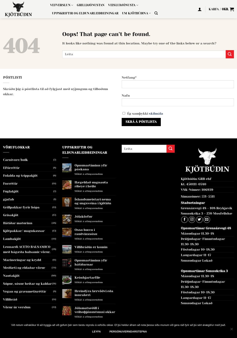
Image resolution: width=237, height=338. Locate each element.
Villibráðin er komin (91, 247)
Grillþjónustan (90, 5)
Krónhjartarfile (87, 277)
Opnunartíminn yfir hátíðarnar (91, 262)
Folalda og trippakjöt (20, 175)
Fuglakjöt (11, 191)
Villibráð (10, 299)
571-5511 (208, 196)
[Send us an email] (206, 219)
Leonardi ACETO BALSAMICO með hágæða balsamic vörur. (26, 249)
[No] (231, 330)
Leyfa (96, 331)
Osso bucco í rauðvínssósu (86, 232)
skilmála (156, 113)
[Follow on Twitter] (199, 219)
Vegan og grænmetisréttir (24, 291)
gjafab (8, 199)
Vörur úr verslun (17, 307)
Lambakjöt (12, 239)
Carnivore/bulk (15, 160)
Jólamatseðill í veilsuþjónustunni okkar (95, 310)
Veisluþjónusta (123, 5)
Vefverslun (61, 5)
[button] (156, 13)
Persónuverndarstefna (128, 331)
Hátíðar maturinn (17, 223)
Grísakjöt (10, 215)
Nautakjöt (11, 276)
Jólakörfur (83, 216)
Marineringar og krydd (22, 260)
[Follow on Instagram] (191, 219)
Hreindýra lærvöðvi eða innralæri (94, 293)
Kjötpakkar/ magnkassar (24, 231)
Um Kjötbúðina (136, 13)
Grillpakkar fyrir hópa (21, 207)
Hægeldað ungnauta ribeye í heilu (91, 184)
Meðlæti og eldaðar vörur (24, 268)
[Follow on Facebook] (184, 219)
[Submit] (230, 54)
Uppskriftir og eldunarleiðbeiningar (85, 13)
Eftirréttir (11, 168)
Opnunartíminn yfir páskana (91, 167)
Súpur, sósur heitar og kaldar (27, 284)
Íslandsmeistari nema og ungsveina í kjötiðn (93, 201)
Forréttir (10, 183)
